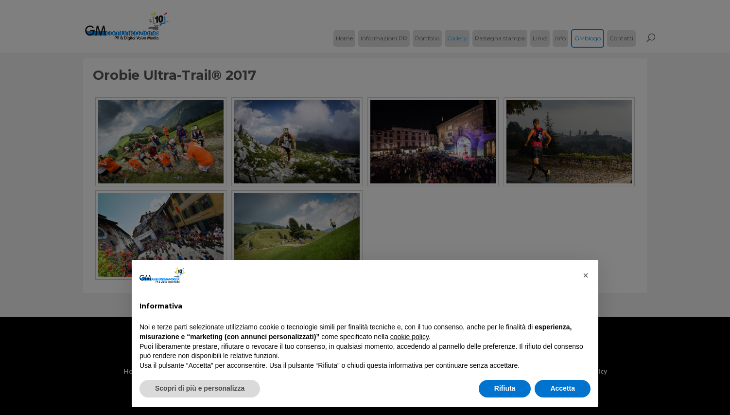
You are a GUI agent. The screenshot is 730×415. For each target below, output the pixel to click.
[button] (585, 275)
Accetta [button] (562, 388)
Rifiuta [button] (505, 388)
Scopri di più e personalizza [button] (199, 388)
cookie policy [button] (409, 337)
